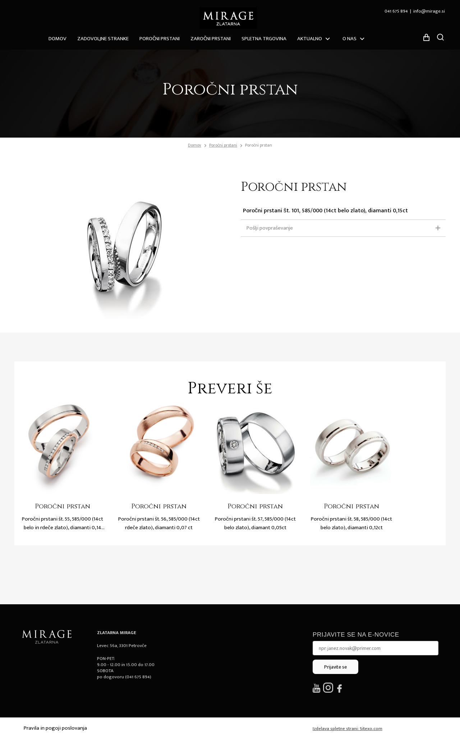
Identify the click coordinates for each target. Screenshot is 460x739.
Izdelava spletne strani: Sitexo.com (347, 729)
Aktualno (309, 38)
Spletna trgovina (264, 38)
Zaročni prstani (210, 38)
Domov (57, 38)
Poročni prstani (159, 38)
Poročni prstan (258, 145)
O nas (349, 38)
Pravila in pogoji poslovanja (55, 728)
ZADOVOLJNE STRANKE (103, 38)
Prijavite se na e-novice (356, 634)
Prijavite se (335, 667)
